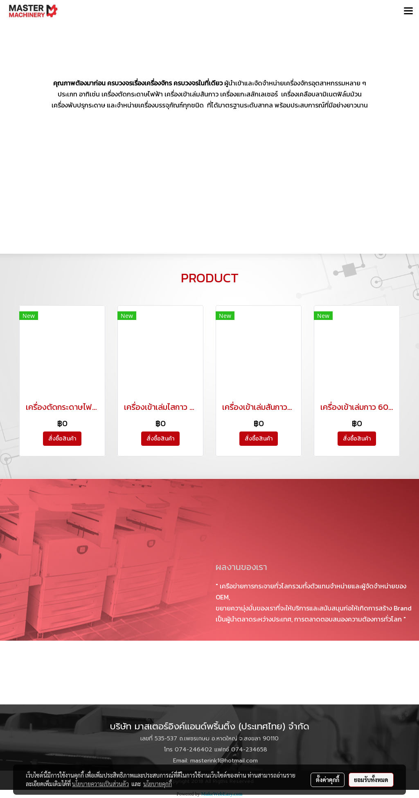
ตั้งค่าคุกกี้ (327, 779)
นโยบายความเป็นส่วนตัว (100, 783)
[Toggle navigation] (408, 11)
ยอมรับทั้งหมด (371, 779)
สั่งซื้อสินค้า (62, 438)
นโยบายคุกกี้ (157, 783)
